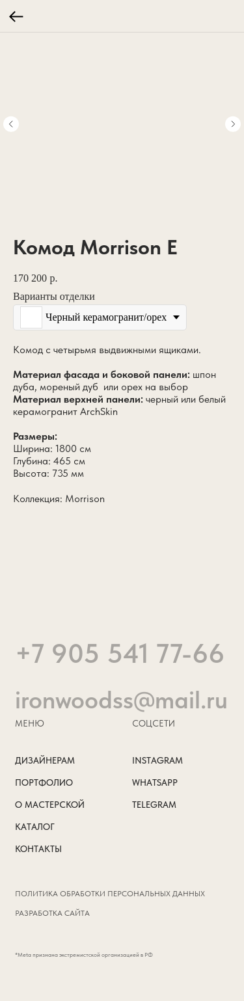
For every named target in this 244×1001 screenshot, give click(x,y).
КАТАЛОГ (35, 827)
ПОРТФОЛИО (44, 782)
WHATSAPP (155, 782)
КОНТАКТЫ (38, 849)
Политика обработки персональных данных (110, 893)
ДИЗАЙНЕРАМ (45, 760)
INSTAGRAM (157, 760)
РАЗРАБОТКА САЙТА (52, 913)
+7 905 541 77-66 (119, 676)
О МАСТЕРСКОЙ (50, 804)
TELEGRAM (154, 804)
